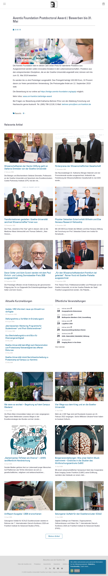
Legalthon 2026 (67, 323)
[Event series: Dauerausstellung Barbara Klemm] (71, 327)
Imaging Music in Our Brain (71, 342)
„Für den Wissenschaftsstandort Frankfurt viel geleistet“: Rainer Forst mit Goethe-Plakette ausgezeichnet (76, 275)
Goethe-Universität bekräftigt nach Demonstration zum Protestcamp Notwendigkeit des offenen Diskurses (26, 347)
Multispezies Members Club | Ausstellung (76, 317)
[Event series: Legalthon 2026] (71, 321)
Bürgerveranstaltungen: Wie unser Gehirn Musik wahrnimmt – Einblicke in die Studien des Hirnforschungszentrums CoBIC (77, 460)
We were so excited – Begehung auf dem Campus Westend (27, 406)
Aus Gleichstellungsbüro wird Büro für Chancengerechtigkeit (21, 336)
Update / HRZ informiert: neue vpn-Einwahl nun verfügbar (25, 310)
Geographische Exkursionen (72, 311)
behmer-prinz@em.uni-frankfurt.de (76, 104)
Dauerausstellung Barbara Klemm (74, 330)
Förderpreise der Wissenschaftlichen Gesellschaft (78, 166)
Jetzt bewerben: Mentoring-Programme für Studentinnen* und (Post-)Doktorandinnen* (23, 327)
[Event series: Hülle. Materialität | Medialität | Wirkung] (71, 333)
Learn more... (84, 566)
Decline (77, 571)
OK (72, 571)
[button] (54, 536)
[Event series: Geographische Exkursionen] (71, 308)
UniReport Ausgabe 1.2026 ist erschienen (22, 513)
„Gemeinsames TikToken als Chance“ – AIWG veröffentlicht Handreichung (25, 459)
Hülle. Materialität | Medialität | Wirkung (75, 336)
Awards (18, 113)
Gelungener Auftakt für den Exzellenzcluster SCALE (78, 513)
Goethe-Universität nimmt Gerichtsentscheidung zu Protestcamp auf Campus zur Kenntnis (26, 358)
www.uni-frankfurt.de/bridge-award (37, 96)
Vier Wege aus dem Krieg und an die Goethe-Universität (75, 406)
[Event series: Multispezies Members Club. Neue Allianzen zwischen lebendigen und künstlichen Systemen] (71, 315)
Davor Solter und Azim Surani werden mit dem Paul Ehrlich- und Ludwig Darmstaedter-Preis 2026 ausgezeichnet (27, 275)
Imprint (54, 572)
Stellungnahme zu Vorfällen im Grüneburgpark (24, 318)
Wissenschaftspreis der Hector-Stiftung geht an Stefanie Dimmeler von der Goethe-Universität (26, 167)
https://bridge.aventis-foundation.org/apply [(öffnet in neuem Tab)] (58, 92)
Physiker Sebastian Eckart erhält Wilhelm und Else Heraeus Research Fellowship (78, 220)
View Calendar (60, 347)
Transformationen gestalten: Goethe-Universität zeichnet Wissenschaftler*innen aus (26, 220)
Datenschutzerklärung (66, 572)
